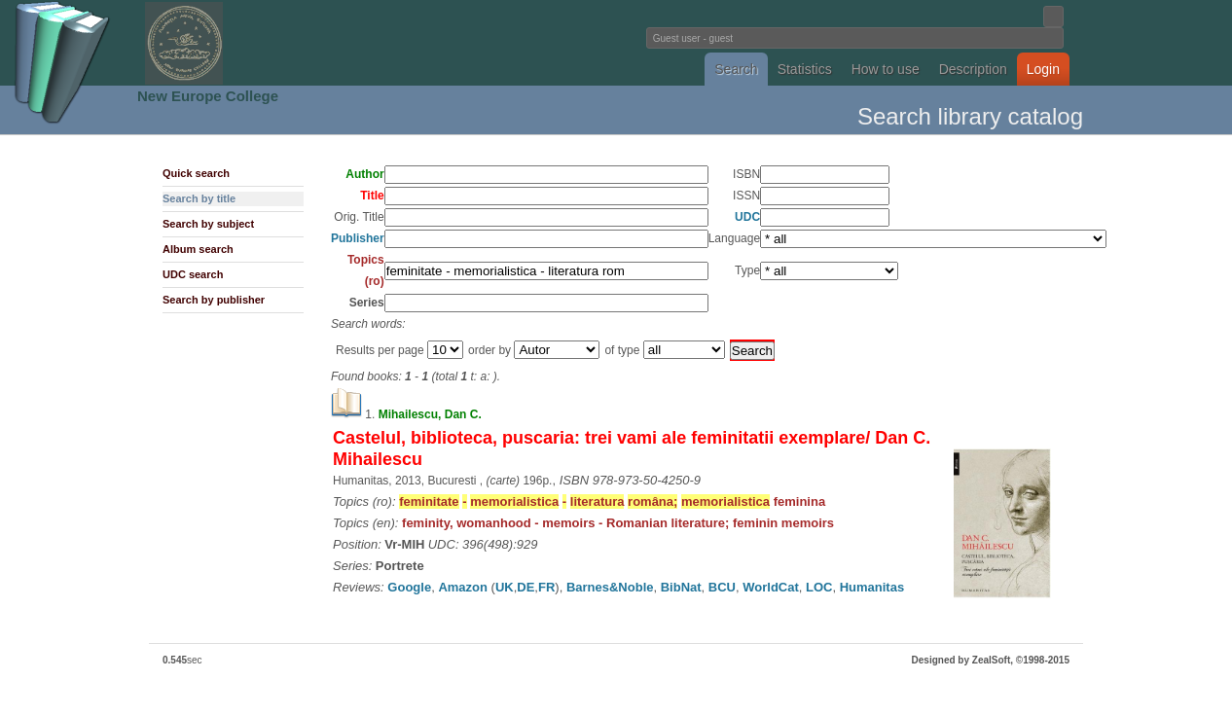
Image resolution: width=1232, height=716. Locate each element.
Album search (198, 249)
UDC (747, 217)
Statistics (805, 69)
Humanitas (872, 587)
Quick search (196, 173)
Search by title (199, 198)
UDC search (193, 274)
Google (409, 587)
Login (1043, 69)
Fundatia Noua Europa (295, 43)
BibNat (681, 587)
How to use (886, 69)
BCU (722, 587)
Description (973, 69)
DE (525, 587)
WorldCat (771, 587)
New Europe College (207, 96)
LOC (819, 587)
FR (546, 587)
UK (504, 587)
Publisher (357, 238)
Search (735, 69)
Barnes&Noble (610, 587)
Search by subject (208, 224)
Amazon (463, 587)
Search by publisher (214, 299)
